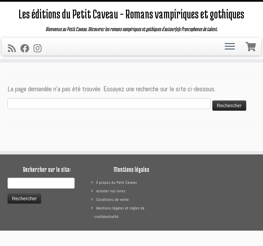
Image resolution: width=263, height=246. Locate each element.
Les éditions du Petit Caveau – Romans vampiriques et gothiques (131, 13)
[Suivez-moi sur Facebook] (27, 48)
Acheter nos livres (110, 191)
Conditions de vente (112, 199)
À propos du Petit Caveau (116, 182)
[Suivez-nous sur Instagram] (40, 48)
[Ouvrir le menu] (230, 47)
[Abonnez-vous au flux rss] (14, 48)
